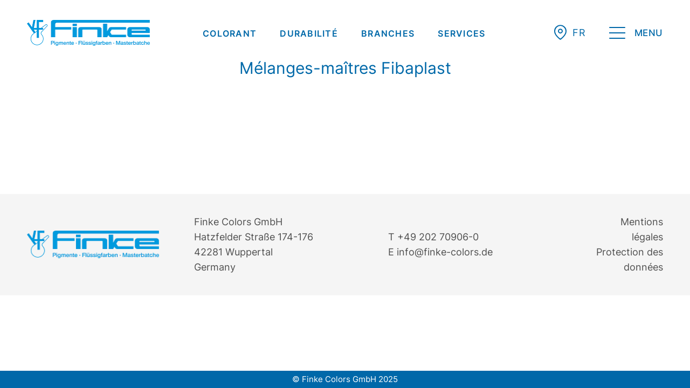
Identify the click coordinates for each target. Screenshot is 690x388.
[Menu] (636, 35)
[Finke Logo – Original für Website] (88, 33)
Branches (388, 33)
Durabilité (309, 33)
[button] (579, 32)
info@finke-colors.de (445, 252)
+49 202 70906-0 (438, 236)
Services (461, 33)
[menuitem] (230, 33)
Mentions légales (641, 229)
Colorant (230, 33)
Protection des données (629, 259)
